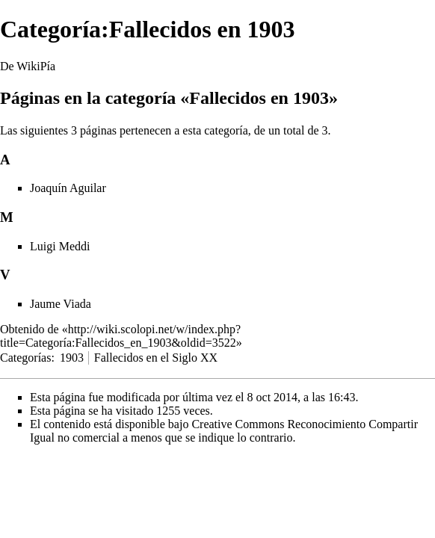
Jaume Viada (60, 303)
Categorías (25, 357)
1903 (72, 357)
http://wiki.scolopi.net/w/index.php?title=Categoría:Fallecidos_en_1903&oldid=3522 (120, 336)
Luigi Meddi (60, 246)
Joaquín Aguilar (68, 188)
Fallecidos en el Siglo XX (156, 357)
